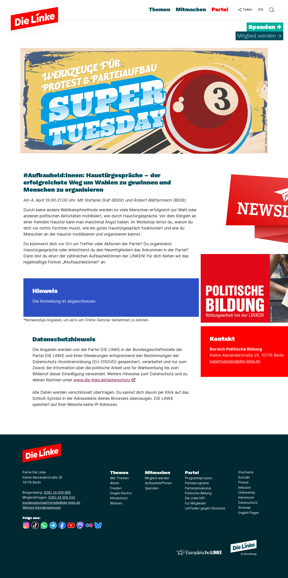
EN (260, 9)
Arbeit (114, 483)
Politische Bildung (198, 493)
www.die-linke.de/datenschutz (101, 380)
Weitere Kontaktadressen (41, 507)
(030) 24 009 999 (57, 492)
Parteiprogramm (197, 483)
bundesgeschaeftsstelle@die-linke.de (51, 502)
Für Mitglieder (195, 503)
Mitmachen (157, 472)
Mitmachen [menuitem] (191, 9)
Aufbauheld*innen (158, 483)
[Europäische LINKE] (199, 552)
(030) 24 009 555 (61, 497)
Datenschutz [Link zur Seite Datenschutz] (248, 502)
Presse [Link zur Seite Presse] (243, 482)
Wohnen (116, 503)
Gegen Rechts (121, 493)
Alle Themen (119, 478)
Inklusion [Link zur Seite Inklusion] (244, 487)
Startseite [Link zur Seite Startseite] (246, 472)
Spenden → (264, 27)
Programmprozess (198, 478)
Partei (192, 472)
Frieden (116, 488)
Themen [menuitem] (159, 9)
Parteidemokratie (198, 488)
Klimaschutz (119, 498)
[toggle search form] (271, 10)
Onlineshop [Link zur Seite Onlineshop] (246, 492)
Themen (119, 472)
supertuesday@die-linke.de (235, 361)
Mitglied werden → (259, 36)
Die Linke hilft (195, 498)
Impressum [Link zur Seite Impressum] (246, 497)
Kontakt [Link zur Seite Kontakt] (244, 477)
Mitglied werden (157, 478)
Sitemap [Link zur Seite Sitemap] (244, 507)
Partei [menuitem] (220, 9)
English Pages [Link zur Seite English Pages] (248, 513)
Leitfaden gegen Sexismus (205, 508)
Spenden (152, 488)
